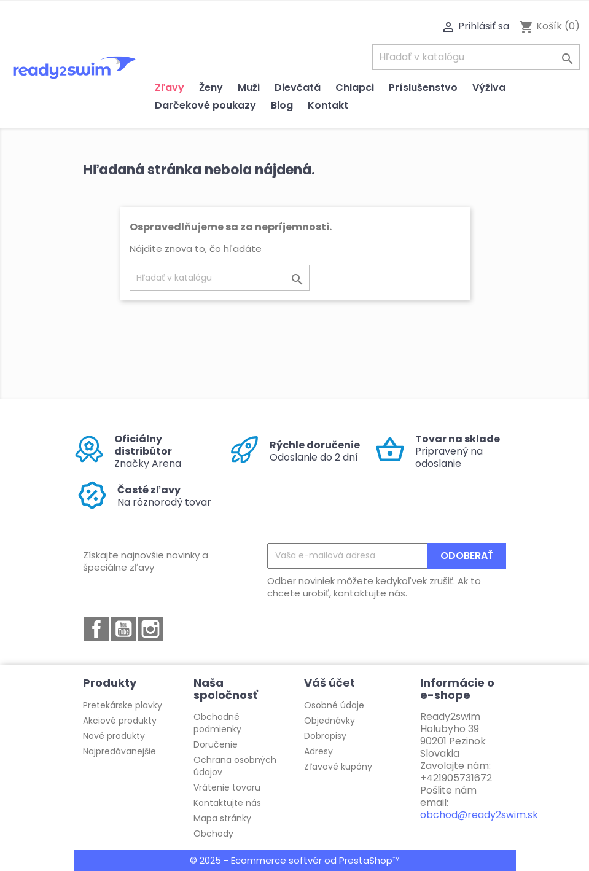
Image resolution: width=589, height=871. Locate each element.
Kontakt (328, 105)
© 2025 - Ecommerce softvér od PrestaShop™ (295, 860)
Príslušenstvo (423, 87)
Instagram (150, 629)
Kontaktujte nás (227, 803)
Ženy (211, 87)
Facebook (96, 629)
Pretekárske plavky (122, 705)
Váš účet (329, 682)
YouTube (123, 629)
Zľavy (169, 87)
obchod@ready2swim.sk (479, 815)
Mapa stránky (222, 818)
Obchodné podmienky (217, 723)
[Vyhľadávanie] (476, 57)
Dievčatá (298, 87)
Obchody (213, 833)
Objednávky (329, 720)
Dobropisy (325, 736)
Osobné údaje (334, 705)
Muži (249, 87)
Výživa (488, 87)
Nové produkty (114, 736)
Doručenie (215, 744)
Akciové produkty (120, 720)
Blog (282, 105)
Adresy (318, 751)
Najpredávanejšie (119, 751)
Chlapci (354, 87)
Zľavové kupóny (338, 766)
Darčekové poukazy (205, 105)
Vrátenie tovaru (226, 787)
